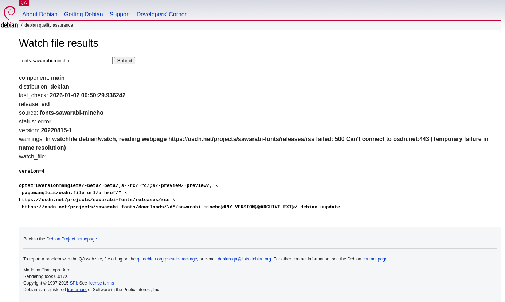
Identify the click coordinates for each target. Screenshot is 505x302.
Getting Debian (83, 14)
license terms (101, 283)
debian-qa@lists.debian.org (244, 259)
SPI (73, 283)
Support (120, 14)
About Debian (40, 14)
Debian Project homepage (71, 239)
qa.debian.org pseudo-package (167, 259)
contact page (375, 259)
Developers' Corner (162, 14)
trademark (77, 289)
